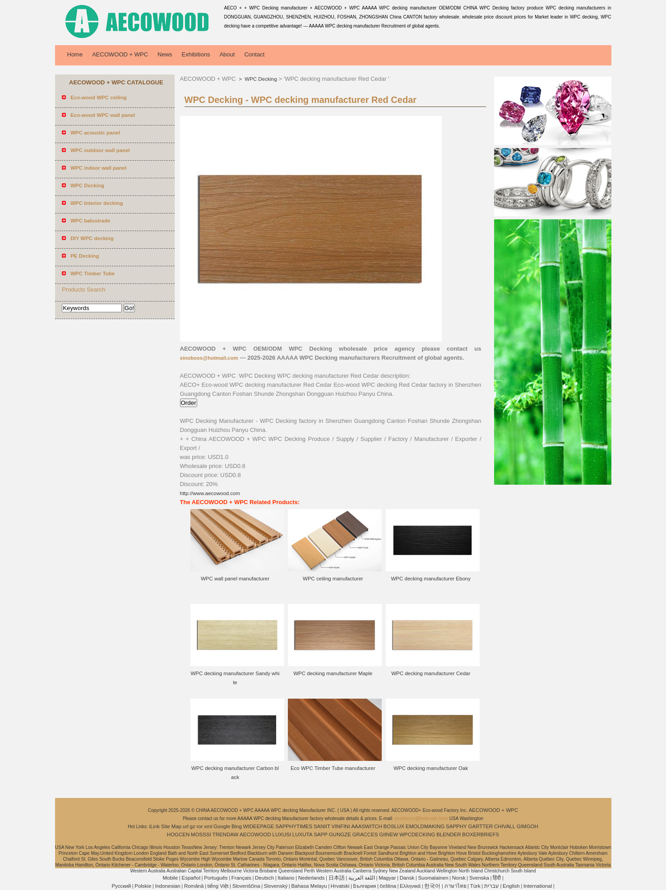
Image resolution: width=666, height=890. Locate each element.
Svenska (479, 878)
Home (75, 54)
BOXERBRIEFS (480, 834)
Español (190, 878)
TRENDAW (226, 834)
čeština (388, 886)
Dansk (407, 878)
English (511, 886)
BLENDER (448, 834)
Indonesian (167, 886)
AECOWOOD (255, 834)
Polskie (142, 886)
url (186, 826)
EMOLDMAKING (425, 826)
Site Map (171, 826)
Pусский (121, 886)
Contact (254, 54)
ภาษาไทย (455, 886)
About (227, 54)
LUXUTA (302, 834)
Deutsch (264, 878)
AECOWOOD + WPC (120, 54)
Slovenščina (246, 886)
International (537, 886)
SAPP (321, 834)
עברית (491, 886)
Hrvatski (340, 886)
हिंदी (497, 878)
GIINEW (388, 834)
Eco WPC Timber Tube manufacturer (333, 768)
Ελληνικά (410, 886)
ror (200, 826)
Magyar (387, 878)
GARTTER (480, 826)
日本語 (336, 878)
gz (192, 826)
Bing (236, 826)
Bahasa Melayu (309, 886)
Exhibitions (196, 54)
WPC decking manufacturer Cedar (430, 673)
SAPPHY (456, 826)
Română (194, 886)
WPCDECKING (417, 834)
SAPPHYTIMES (293, 826)
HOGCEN (178, 834)
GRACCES (365, 834)
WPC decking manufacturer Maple (332, 673)
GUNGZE (340, 834)
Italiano (286, 878)
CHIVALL (504, 826)
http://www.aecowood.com (210, 493)
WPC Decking (260, 79)
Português (215, 878)
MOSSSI (201, 834)
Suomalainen (433, 878)
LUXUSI (282, 834)
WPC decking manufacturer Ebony (431, 578)
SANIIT (322, 826)
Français (241, 878)
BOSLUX (394, 826)
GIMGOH (527, 826)
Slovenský (275, 886)
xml (208, 826)
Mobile (170, 878)
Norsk (459, 878)
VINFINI (341, 826)
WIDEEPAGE (258, 826)
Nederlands (311, 878)
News (164, 54)
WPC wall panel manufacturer (235, 578)
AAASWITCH (366, 826)
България (364, 886)
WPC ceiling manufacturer (333, 578)
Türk (475, 886)
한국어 (432, 886)
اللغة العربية (361, 878)
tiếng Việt (218, 886)
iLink (154, 826)
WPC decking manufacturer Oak (430, 768)
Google (221, 826)
